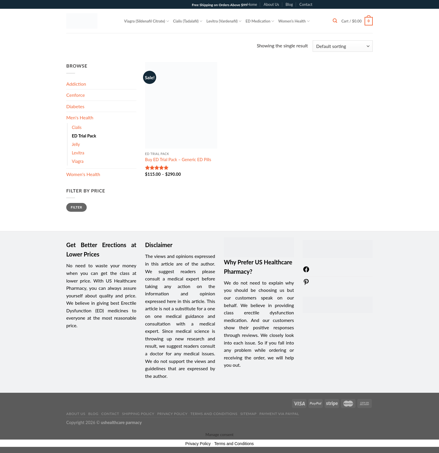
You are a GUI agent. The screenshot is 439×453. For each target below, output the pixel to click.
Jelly (76, 144)
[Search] (335, 20)
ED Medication (259, 21)
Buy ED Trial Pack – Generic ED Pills (178, 159)
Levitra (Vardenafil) (223, 21)
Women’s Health (293, 21)
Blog (289, 4)
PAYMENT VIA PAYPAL (279, 413)
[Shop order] (343, 46)
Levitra (78, 152)
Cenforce (75, 95)
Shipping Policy (138, 413)
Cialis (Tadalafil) (188, 21)
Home (252, 4)
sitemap (248, 413)
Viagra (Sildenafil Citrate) (146, 21)
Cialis (76, 127)
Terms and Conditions (213, 413)
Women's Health (83, 174)
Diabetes (75, 106)
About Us (271, 4)
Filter (76, 207)
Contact (305, 4)
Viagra (77, 161)
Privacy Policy (172, 413)
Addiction (76, 84)
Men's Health (79, 117)
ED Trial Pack (84, 135)
